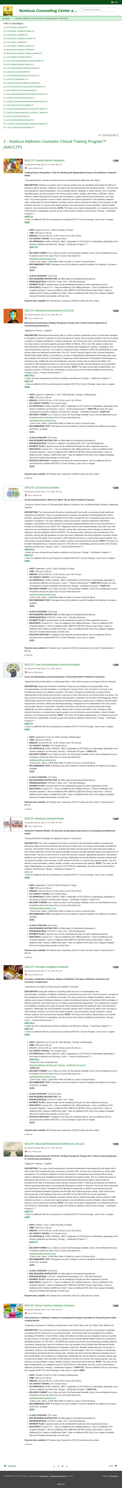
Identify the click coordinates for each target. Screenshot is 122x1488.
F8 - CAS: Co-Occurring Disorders (15, 116)
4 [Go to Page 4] (66, 1466)
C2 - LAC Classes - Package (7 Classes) (18, 46)
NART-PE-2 (30, 375)
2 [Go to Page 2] (58, 1466)
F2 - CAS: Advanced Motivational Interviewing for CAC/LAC (24, 94)
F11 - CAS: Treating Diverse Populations (18, 127)
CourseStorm (114, 1476)
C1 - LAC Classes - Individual (14, 42)
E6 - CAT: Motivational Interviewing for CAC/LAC (20, 75)
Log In (116, 2)
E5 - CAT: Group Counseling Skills (15, 72)
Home (7, 18)
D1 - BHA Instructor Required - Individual (18, 49)
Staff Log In (61, 1484)
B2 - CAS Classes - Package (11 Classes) (18, 38)
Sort (99, 135)
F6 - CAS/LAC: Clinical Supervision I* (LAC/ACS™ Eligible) (24, 109)
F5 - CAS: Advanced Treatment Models (17, 105)
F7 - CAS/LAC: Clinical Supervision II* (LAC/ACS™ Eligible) (24, 112)
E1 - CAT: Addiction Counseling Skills (16, 57)
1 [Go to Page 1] (54, 1466)
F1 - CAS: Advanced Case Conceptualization (19, 90)
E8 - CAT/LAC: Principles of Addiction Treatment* (21, 83)
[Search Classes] (97, 10)
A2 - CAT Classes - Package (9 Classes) (18, 31)
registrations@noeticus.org (58, 1476)
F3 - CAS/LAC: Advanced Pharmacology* (18, 97)
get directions (43, 1476)
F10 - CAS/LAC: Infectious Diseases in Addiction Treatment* (25, 123)
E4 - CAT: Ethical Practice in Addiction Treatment (20, 68)
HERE (27, 222)
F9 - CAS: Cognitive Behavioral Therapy (17, 120)
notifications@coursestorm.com (42, 259)
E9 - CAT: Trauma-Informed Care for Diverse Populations (23, 86)
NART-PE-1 (30, 1023)
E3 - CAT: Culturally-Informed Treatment (17, 64)
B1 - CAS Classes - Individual (14, 34)
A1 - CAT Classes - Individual (14, 27)
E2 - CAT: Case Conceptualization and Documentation (22, 60)
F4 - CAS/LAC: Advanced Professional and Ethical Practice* (24, 101)
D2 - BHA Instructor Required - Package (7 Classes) (22, 53)
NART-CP (29, 217)
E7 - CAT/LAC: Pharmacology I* (15, 79)
